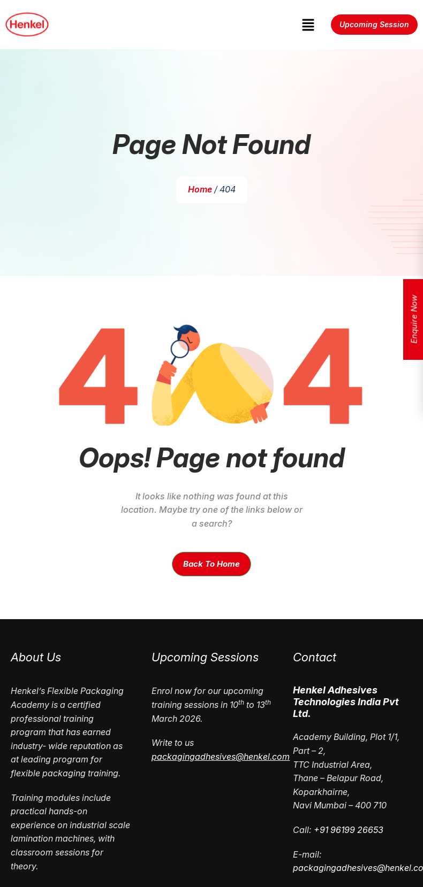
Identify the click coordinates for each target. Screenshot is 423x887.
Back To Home (211, 564)
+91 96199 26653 (348, 829)
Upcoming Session (374, 24)
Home (200, 189)
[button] (308, 24)
